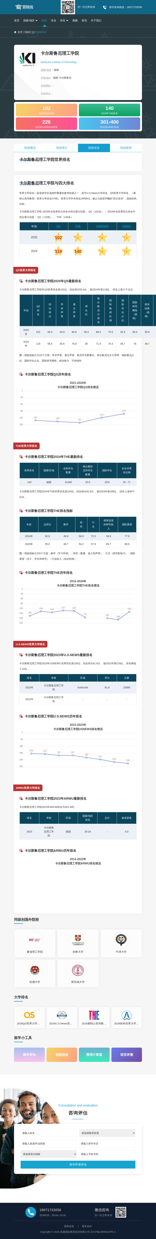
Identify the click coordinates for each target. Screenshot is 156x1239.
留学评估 (29, 1055)
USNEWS (102, 226)
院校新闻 (126, 147)
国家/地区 (30, 20)
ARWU (126, 226)
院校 (44, 20)
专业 (53, 20)
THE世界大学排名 (26, 445)
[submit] (78, 1165)
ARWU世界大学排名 (28, 787)
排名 (64, 20)
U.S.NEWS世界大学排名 (30, 644)
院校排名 (94, 147)
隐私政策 (69, 1226)
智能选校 (61, 1055)
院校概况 (30, 147)
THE (78, 226)
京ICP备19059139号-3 (102, 1231)
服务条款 (87, 1226)
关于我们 (96, 20)
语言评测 (126, 1055)
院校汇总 (30, 32)
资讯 (84, 20)
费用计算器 (94, 1055)
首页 (16, 20)
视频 (75, 20)
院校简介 (62, 147)
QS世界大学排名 (26, 270)
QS (59, 226)
